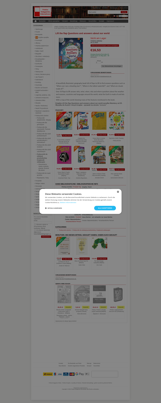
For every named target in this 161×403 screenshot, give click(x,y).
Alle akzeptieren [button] (105, 208)
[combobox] (118, 192)
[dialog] (80, 201)
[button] (53, 208)
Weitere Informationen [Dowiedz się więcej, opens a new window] (68, 202)
